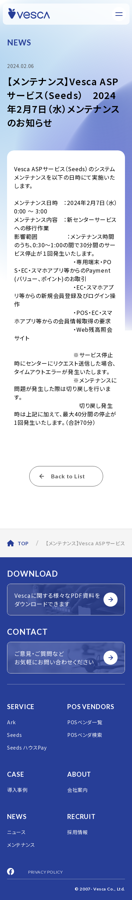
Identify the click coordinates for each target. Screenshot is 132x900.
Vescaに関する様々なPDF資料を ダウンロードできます (66, 599)
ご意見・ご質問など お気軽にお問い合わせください (66, 657)
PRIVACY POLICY (45, 872)
